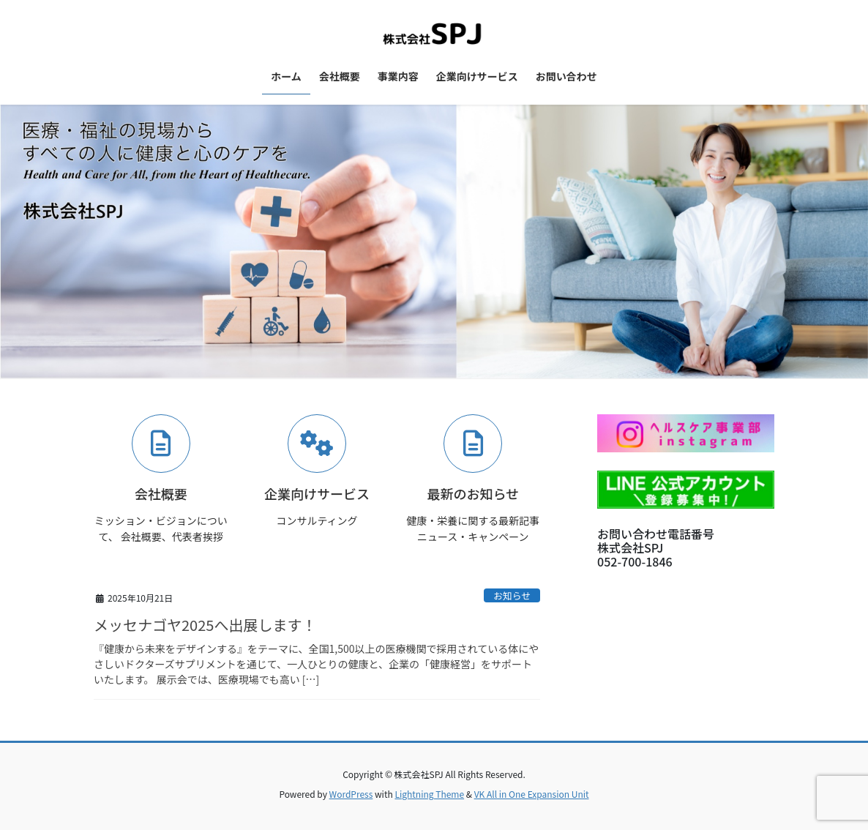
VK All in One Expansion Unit (531, 794)
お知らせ (512, 595)
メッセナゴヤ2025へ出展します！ (205, 624)
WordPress (351, 794)
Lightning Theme (429, 794)
